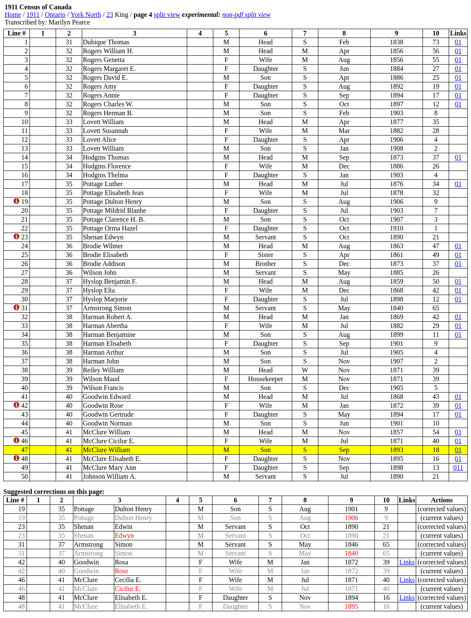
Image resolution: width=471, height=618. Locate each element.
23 (109, 14)
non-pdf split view (246, 14)
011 (458, 467)
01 (458, 42)
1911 (33, 14)
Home (13, 14)
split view (167, 14)
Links (406, 562)
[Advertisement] (417, 14)
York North (85, 14)
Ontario (55, 14)
